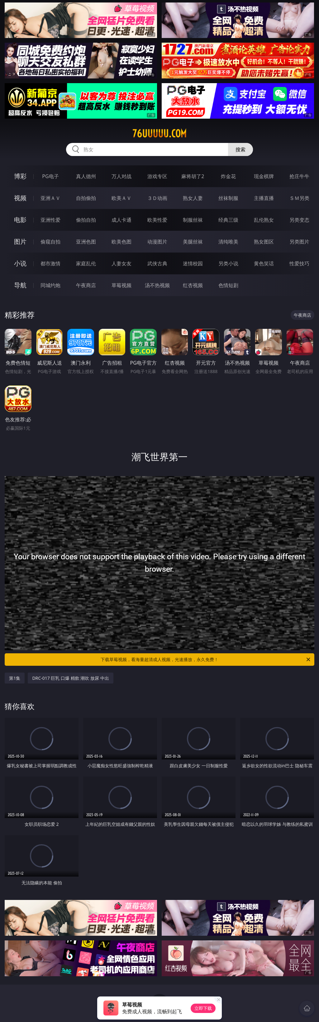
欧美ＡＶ (121, 198)
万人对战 (121, 176)
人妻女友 (121, 263)
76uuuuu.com (159, 133)
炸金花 (228, 176)
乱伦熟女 (264, 219)
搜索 (240, 149)
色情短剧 (228, 285)
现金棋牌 (264, 176)
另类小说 (228, 263)
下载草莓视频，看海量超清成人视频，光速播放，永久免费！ (206, 659)
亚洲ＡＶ (50, 198)
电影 (20, 219)
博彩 (20, 176)
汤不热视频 (157, 285)
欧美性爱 (157, 219)
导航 (20, 285)
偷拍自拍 (86, 219)
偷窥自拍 (50, 241)
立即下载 (203, 1008)
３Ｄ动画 (157, 198)
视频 (20, 198)
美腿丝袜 (193, 241)
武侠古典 (157, 263)
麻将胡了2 (192, 176)
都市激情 (50, 263)
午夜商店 (86, 285)
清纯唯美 (228, 241)
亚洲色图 (86, 241)
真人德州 (86, 176)
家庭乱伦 (86, 263)
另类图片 (299, 241)
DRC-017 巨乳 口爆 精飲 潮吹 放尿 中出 (70, 678)
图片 (20, 241)
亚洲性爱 (50, 219)
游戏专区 (157, 176)
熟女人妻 (193, 198)
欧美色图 (121, 241)
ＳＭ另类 (299, 198)
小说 (20, 263)
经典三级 (228, 219)
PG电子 (50, 176)
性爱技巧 (299, 263)
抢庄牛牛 (299, 176)
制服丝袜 (193, 219)
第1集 (14, 678)
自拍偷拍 (86, 198)
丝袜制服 (228, 198)
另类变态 (299, 219)
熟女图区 (264, 241)
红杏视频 (193, 285)
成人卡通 (121, 219)
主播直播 (264, 198)
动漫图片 (157, 241)
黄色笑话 (264, 263)
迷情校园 (193, 263)
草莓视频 (121, 285)
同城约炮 (50, 285)
